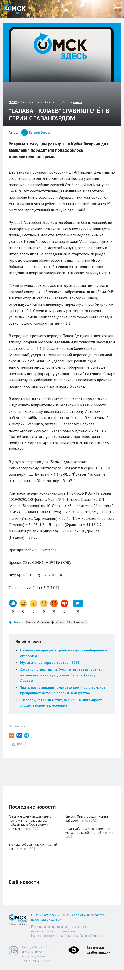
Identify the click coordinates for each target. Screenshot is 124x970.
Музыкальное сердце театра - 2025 (49, 662)
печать (77, 102)
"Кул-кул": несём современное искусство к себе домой (87, 830)
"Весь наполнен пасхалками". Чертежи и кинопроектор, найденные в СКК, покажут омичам (30, 822)
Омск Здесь (14, 9)
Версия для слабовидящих (98, 949)
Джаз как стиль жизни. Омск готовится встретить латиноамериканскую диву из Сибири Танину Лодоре (61, 675)
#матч (30, 622)
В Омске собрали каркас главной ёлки (33, 846)
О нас (34, 915)
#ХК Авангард (77, 622)
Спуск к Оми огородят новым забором (86, 818)
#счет (60, 622)
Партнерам (49, 915)
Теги (16, 622)
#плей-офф (45, 622)
